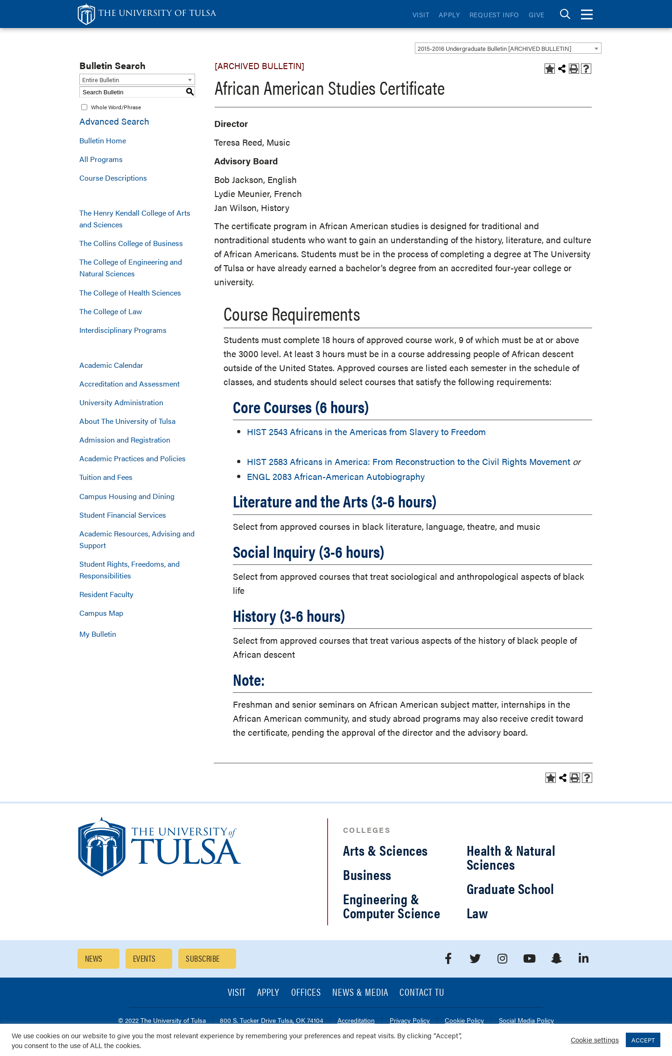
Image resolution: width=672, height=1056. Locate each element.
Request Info (494, 14)
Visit (421, 14)
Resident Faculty (106, 594)
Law (477, 912)
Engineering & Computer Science (392, 905)
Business (367, 874)
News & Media (360, 993)
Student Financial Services (122, 514)
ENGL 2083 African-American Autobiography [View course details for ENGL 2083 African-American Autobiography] (336, 476)
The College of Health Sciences (130, 292)
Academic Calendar (111, 364)
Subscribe (202, 958)
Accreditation (356, 1021)
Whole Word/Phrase (116, 107)
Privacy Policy (410, 1021)
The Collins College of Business (131, 243)
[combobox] (508, 48)
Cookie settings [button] (595, 1039)
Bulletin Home (102, 140)
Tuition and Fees (106, 477)
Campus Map (101, 612)
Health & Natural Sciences (511, 857)
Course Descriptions (113, 177)
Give (537, 14)
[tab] (565, 14)
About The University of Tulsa (127, 420)
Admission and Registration (124, 439)
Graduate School (510, 888)
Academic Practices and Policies (132, 458)
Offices (306, 993)
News (94, 958)
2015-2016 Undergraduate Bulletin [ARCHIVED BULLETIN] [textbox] (494, 48)
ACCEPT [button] (643, 1039)
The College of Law (110, 311)
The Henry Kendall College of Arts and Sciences (134, 218)
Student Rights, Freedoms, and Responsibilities (129, 569)
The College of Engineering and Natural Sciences (130, 267)
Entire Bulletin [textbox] (100, 79)
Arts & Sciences (385, 850)
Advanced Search (114, 121)
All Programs (101, 159)
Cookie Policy (464, 1021)
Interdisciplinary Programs (123, 329)
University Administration (121, 402)
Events (144, 958)
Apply (449, 14)
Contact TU (421, 993)
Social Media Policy (526, 1021)
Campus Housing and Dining (127, 496)
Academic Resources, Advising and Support (137, 539)
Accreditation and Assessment (129, 383)
